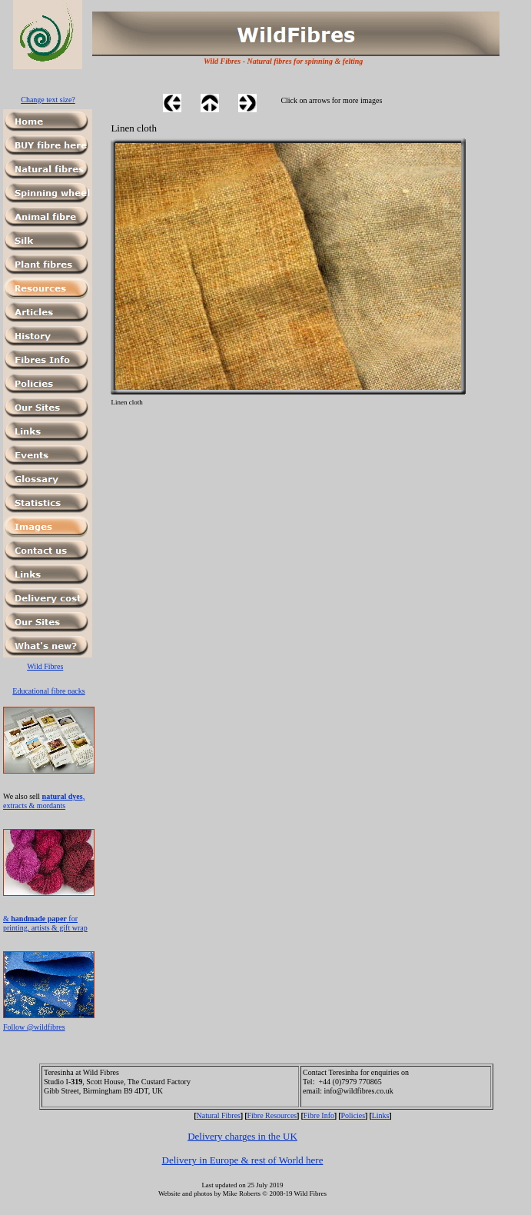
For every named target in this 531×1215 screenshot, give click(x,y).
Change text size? (48, 99)
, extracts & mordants (44, 801)
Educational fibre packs (48, 691)
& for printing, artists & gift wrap (45, 923)
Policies (353, 1115)
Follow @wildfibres (34, 1027)
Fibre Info (319, 1115)
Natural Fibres (219, 1115)
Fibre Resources (272, 1115)
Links (381, 1115)
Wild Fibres (45, 666)
